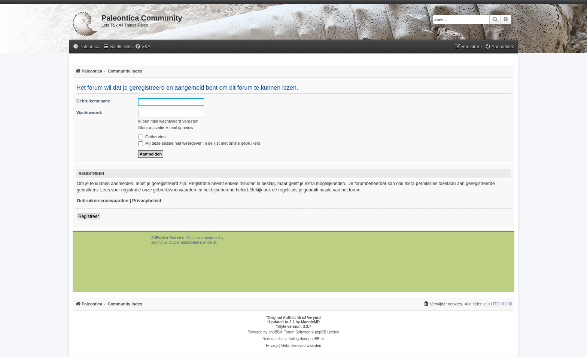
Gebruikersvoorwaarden (102, 200)
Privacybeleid (146, 200)
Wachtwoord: (89, 112)
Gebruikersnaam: (93, 101)
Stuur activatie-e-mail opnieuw (165, 127)
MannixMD (310, 322)
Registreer (88, 216)
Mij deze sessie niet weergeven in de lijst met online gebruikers (199, 143)
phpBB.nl (316, 339)
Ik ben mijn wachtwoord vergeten (168, 121)
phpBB (274, 332)
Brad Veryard (308, 318)
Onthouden (152, 137)
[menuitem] (86, 47)
